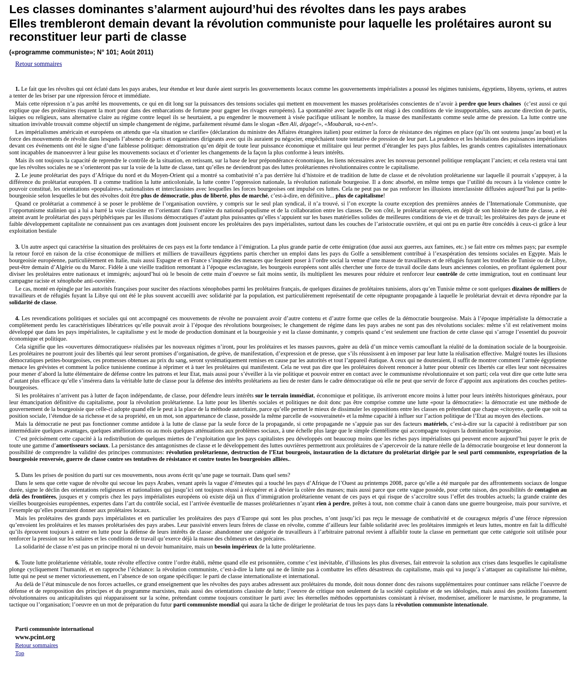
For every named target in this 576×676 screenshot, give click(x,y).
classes (54, 9)
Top (19, 653)
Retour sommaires (38, 63)
